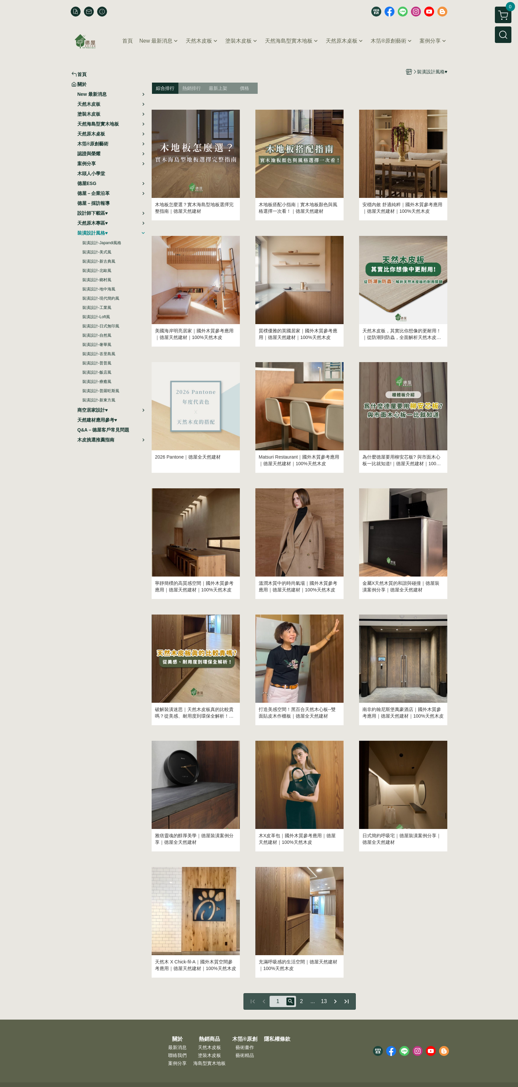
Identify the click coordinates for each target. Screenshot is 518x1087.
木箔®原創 (244, 1039)
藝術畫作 (245, 1047)
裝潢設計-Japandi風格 (101, 243)
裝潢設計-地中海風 (98, 289)
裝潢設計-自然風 (96, 335)
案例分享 (177, 1063)
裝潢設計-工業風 (96, 307)
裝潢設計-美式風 (96, 252)
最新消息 (177, 1047)
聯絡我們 (177, 1055)
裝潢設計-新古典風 (98, 261)
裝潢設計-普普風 (96, 363)
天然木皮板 (209, 1047)
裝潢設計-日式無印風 (100, 326)
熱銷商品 (209, 1039)
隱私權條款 (277, 1039)
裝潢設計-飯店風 (96, 372)
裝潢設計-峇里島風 (98, 354)
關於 (177, 1039)
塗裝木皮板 (209, 1055)
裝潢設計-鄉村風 (96, 280)
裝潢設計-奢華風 (96, 344)
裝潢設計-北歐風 (96, 270)
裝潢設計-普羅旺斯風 (100, 391)
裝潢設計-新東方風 (98, 400)
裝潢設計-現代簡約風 (100, 298)
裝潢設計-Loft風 (96, 317)
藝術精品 (245, 1055)
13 (324, 1001)
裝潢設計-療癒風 (96, 381)
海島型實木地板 (209, 1063)
